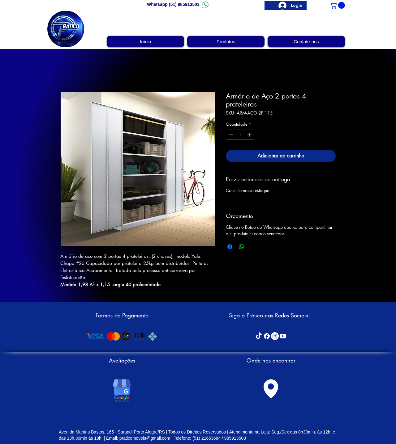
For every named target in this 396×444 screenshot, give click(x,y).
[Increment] (250, 134)
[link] (338, 5)
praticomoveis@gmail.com (144, 438)
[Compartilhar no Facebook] (230, 246)
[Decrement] (230, 134)
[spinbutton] (240, 134)
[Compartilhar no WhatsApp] (241, 246)
